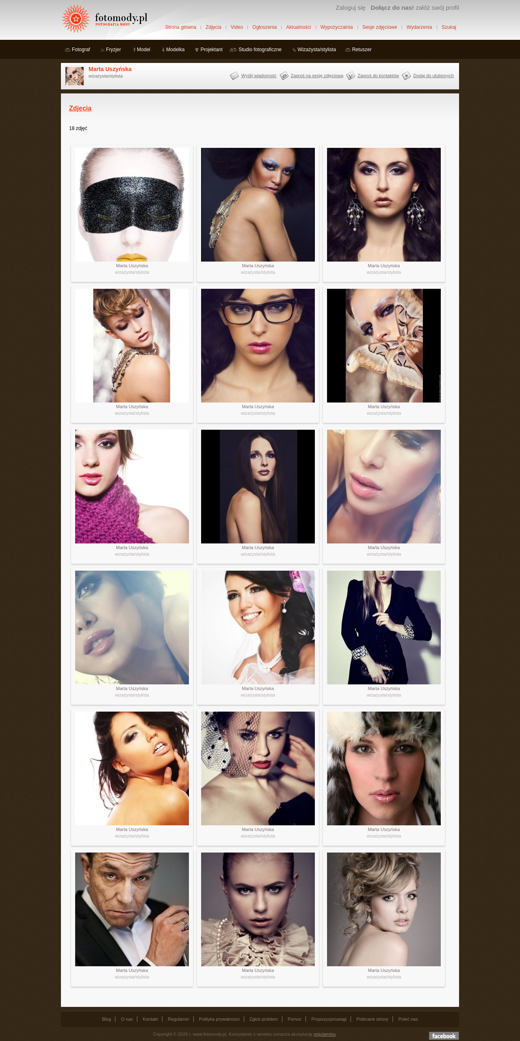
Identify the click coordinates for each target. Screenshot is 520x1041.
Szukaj (449, 27)
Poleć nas (408, 1019)
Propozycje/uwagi (329, 1019)
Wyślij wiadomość (259, 75)
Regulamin (178, 1019)
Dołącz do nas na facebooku (444, 1036)
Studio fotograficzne (260, 49)
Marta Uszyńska (110, 69)
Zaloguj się (350, 7)
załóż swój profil (415, 7)
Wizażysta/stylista (317, 49)
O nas (127, 1019)
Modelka (175, 49)
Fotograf (81, 49)
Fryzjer (113, 49)
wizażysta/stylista (132, 272)
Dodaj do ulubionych (433, 75)
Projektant (212, 49)
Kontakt (150, 1019)
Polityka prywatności (219, 1019)
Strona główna (180, 27)
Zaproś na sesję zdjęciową (317, 75)
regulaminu (325, 1034)
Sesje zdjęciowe (379, 27)
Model (143, 49)
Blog (106, 1019)
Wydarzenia (419, 27)
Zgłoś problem (263, 1019)
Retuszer (362, 49)
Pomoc (294, 1019)
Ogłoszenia (264, 27)
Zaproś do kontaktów (378, 75)
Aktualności (298, 27)
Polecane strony (372, 1019)
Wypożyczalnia (337, 27)
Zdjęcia (213, 27)
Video (237, 27)
